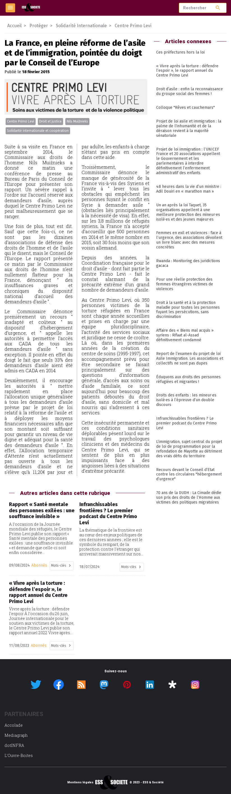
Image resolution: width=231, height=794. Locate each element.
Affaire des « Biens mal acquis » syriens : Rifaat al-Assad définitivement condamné (185, 335)
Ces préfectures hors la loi (180, 52)
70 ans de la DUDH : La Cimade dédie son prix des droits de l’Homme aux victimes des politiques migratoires (188, 497)
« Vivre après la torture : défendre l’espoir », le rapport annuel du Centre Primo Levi (187, 71)
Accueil (14, 25)
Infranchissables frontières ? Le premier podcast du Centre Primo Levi (186, 423)
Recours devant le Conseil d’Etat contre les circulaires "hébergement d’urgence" (189, 474)
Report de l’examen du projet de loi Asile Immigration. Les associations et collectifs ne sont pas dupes (189, 358)
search (218, 8)
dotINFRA (14, 745)
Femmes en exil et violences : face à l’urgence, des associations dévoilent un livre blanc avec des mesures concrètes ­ (189, 240)
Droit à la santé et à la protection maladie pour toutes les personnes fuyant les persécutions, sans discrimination (188, 309)
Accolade (13, 725)
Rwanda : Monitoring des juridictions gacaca (188, 263)
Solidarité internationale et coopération (38, 131)
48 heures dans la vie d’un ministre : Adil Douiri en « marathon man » (188, 189)
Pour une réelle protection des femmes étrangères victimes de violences (184, 284)
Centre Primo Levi (20, 121)
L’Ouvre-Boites (18, 755)
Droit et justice (50, 121)
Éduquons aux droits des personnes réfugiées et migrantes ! (188, 379)
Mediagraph (16, 735)
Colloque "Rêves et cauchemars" (185, 107)
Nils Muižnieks (77, 121)
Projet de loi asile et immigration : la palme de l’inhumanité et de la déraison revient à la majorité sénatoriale (188, 128)
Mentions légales (80, 782)
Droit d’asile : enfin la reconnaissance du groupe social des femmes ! (189, 91)
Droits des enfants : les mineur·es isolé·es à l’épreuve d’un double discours (186, 400)
